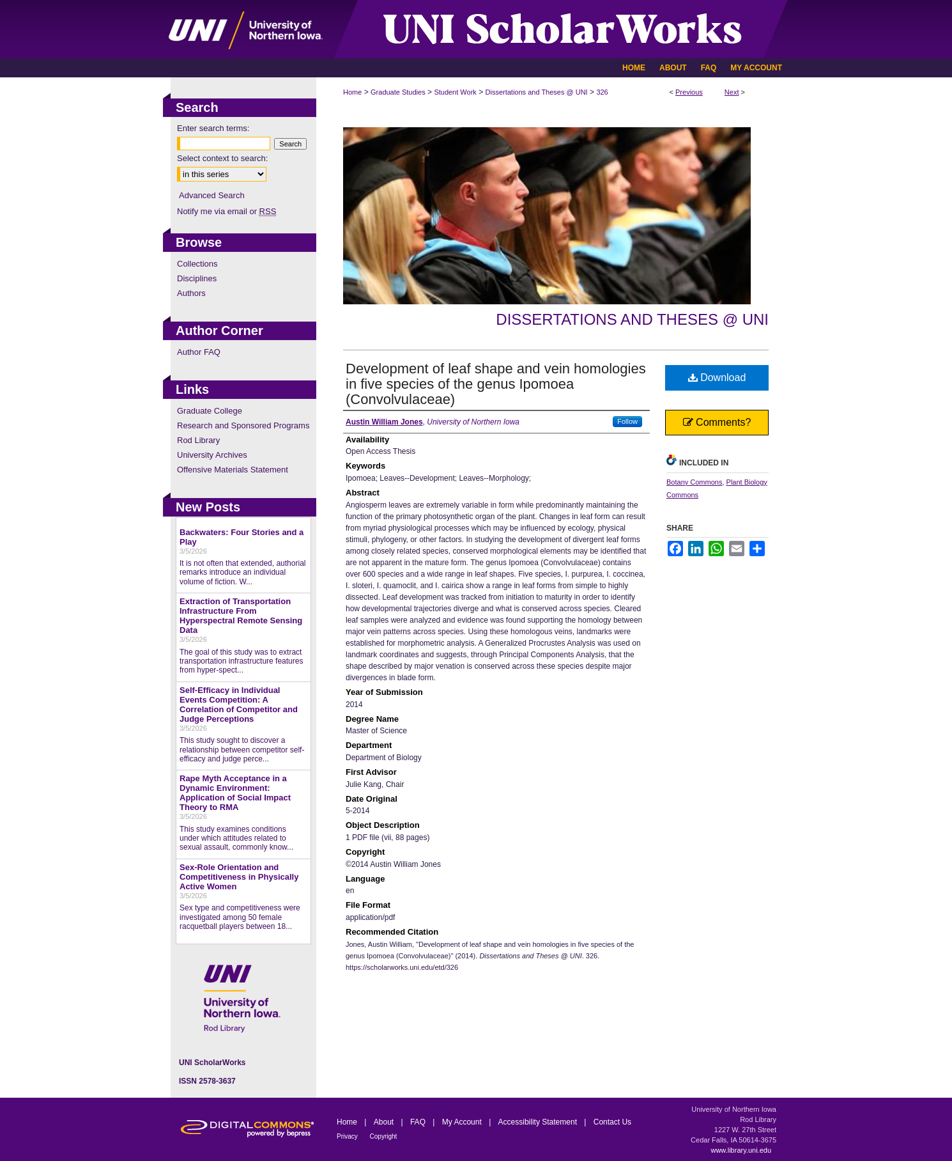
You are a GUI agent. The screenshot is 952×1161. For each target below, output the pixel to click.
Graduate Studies (398, 92)
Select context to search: (222, 158)
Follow (627, 421)
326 (602, 92)
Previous (689, 92)
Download (717, 377)
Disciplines (197, 278)
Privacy (348, 1136)
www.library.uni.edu (740, 1150)
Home (352, 92)
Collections (197, 264)
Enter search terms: (213, 128)
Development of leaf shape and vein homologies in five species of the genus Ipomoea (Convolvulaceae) (496, 384)
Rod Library (198, 440)
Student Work (455, 92)
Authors (191, 293)
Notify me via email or (226, 211)
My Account (463, 1122)
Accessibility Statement (539, 1122)
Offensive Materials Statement (232, 469)
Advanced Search (212, 195)
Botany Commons (694, 482)
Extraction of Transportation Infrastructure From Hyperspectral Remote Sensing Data (241, 615)
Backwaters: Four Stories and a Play (241, 537)
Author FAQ (198, 352)
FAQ (418, 1122)
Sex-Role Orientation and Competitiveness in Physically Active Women (239, 876)
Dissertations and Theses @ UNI (537, 92)
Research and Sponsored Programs (243, 425)
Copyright (383, 1136)
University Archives (212, 455)
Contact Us (612, 1122)
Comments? (717, 422)
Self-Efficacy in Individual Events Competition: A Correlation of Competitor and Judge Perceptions (239, 704)
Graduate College (209, 411)
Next (732, 92)
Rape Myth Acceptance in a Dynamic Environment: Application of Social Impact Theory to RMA (235, 793)
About (385, 1122)
